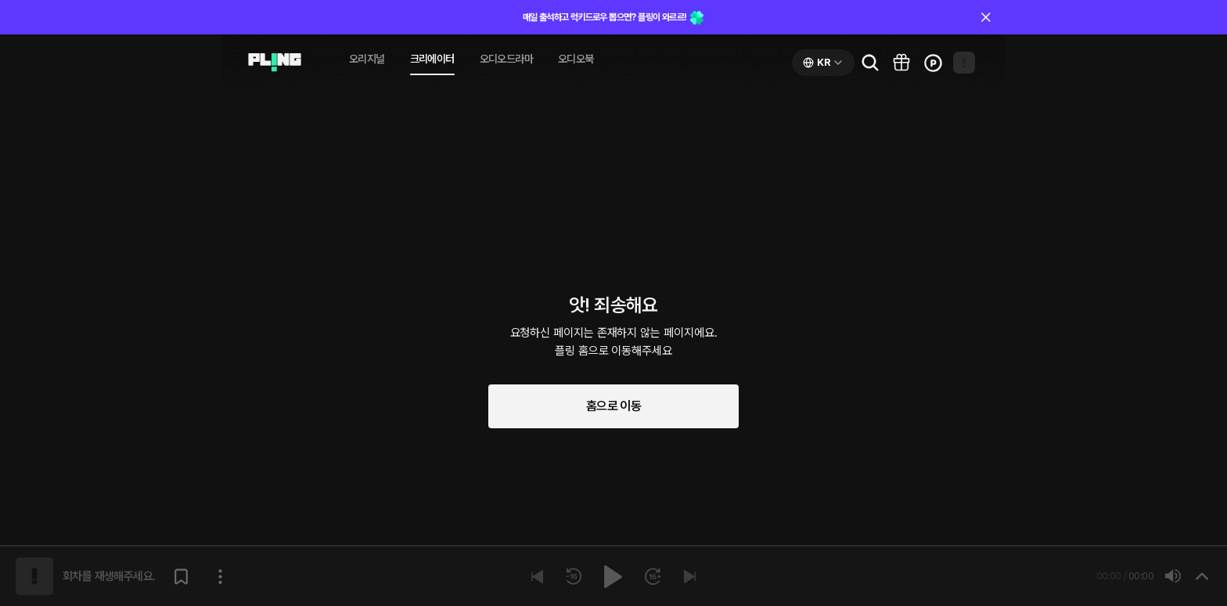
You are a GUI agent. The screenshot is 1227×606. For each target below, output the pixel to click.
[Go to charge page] (932, 62)
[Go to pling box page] (901, 62)
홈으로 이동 (613, 406)
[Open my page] (964, 62)
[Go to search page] (870, 62)
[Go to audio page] (274, 62)
